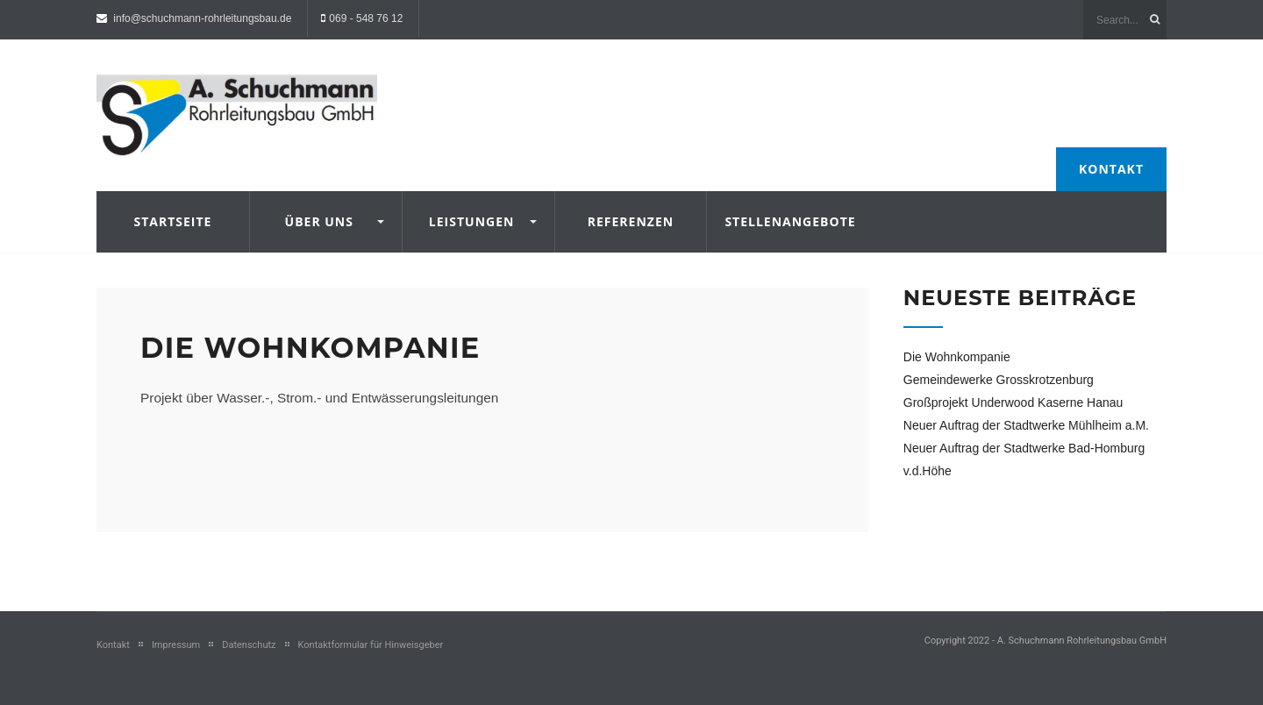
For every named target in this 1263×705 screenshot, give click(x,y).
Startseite (172, 221)
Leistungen (472, 221)
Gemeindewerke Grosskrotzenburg (998, 380)
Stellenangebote (782, 221)
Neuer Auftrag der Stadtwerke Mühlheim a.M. (1026, 425)
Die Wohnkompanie (310, 348)
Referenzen (631, 221)
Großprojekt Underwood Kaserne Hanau (1013, 402)
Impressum (176, 645)
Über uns (319, 221)
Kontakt (1111, 168)
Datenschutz (248, 645)
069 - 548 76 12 (366, 18)
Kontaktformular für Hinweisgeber (371, 645)
